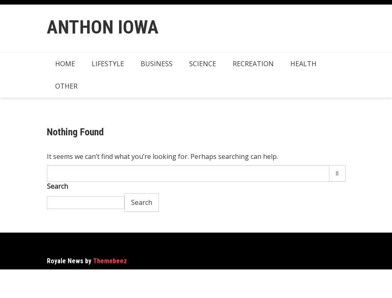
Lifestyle (108, 63)
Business (157, 63)
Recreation (253, 63)
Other (66, 86)
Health (303, 63)
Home (65, 63)
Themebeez (110, 261)
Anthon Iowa (102, 27)
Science (202, 63)
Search (57, 186)
